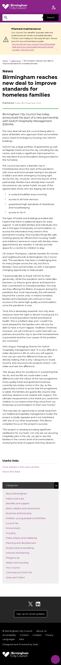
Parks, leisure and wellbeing (26, 537)
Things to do (17, 557)
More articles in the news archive (20, 467)
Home (5, 61)
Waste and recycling (22, 562)
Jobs (21, 639)
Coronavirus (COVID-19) (23, 572)
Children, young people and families (30, 518)
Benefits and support (22, 503)
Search (51, 17)
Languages (8, 639)
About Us (41, 631)
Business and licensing (23, 513)
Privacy (49, 635)
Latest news (16, 61)
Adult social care (20, 498)
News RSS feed (11, 471)
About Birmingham (21, 493)
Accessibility (9, 635)
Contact (24, 635)
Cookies (37, 635)
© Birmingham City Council (17, 631)
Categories (12, 485)
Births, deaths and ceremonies (27, 508)
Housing (15, 532)
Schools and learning (22, 552)
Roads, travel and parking (24, 547)
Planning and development (26, 542)
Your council (17, 567)
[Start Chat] (55, 659)
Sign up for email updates (30, 614)
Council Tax (17, 523)
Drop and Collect (20, 577)
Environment (18, 527)
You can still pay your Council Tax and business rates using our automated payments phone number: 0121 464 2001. (33, 47)
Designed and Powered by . (20, 644)
